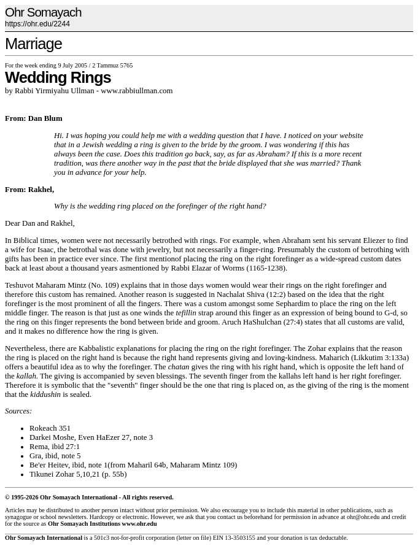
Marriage (33, 43)
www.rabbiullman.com (136, 91)
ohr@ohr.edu (363, 516)
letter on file (194, 537)
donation (292, 537)
